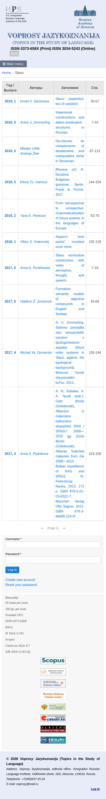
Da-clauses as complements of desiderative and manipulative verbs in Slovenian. (70, 151)
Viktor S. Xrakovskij (34, 242)
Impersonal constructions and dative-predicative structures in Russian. (70, 122)
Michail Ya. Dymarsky (36, 352)
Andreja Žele (29, 153)
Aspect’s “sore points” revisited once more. (70, 242)
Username (12, 539)
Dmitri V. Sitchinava (34, 101)
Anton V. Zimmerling (35, 122)
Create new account (20, 580)
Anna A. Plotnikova (34, 454)
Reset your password (21, 585)
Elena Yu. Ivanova (33, 182)
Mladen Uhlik (29, 148)
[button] (13, 64)
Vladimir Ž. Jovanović (36, 301)
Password (12, 554)
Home (6, 72)
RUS (14, 53)
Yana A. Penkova (33, 215)
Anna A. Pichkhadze (35, 268)
